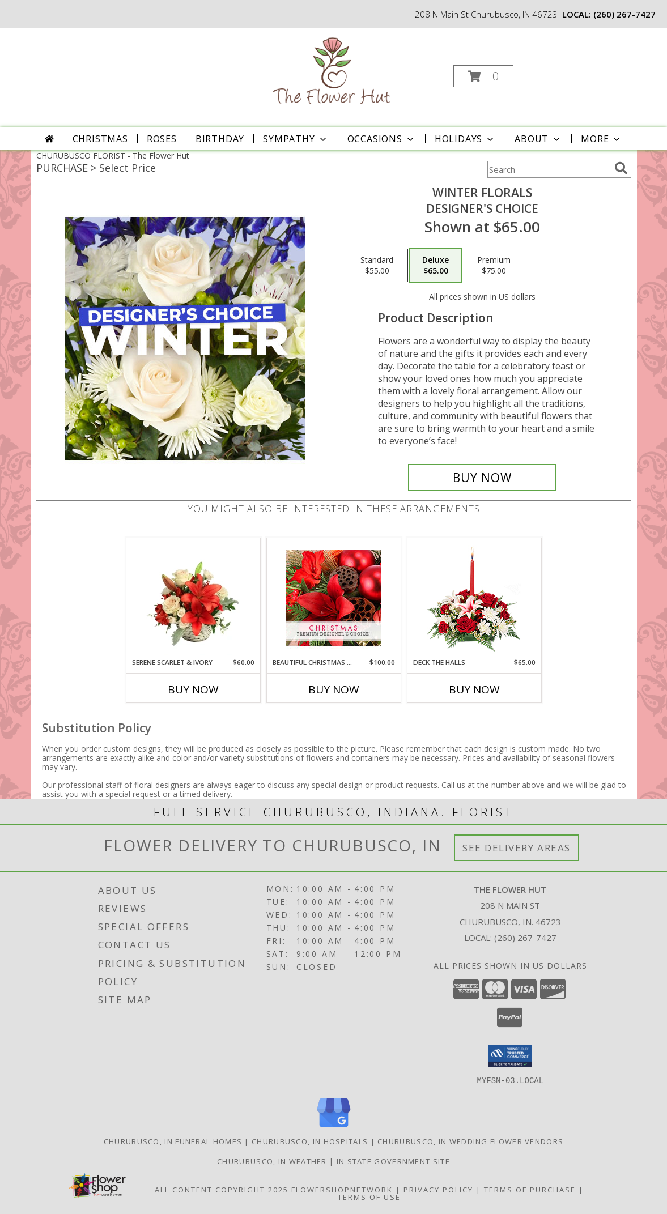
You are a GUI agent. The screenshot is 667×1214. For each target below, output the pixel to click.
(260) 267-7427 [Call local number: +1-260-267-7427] (624, 14)
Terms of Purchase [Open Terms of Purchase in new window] (530, 1189)
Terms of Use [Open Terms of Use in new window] (369, 1196)
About (538, 139)
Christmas (100, 139)
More (601, 139)
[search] (621, 168)
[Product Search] (548, 169)
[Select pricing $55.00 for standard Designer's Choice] (376, 265)
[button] (483, 76)
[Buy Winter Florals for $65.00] (482, 477)
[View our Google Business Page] (334, 1127)
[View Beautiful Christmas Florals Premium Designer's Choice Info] (333, 597)
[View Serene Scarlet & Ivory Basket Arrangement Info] (193, 597)
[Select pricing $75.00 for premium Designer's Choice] (494, 265)
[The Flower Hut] (332, 72)
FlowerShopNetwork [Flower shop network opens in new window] (342, 1189)
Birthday (220, 139)
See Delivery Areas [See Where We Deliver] (516, 847)
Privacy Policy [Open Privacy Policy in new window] (438, 1189)
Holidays (465, 139)
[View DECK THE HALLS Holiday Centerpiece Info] (474, 597)
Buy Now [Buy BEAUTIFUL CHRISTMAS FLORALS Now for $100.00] (333, 689)
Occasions (381, 139)
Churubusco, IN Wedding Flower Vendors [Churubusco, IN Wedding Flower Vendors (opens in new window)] (470, 1141)
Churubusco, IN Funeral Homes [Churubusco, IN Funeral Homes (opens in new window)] (173, 1141)
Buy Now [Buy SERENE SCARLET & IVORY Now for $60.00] (193, 689)
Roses (162, 139)
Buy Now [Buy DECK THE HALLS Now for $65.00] (474, 689)
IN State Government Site (393, 1161)
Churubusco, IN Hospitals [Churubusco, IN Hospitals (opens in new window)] (310, 1141)
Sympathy (295, 139)
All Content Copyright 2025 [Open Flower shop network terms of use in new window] (221, 1189)
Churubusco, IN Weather (272, 1161)
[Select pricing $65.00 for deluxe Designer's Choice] (435, 265)
